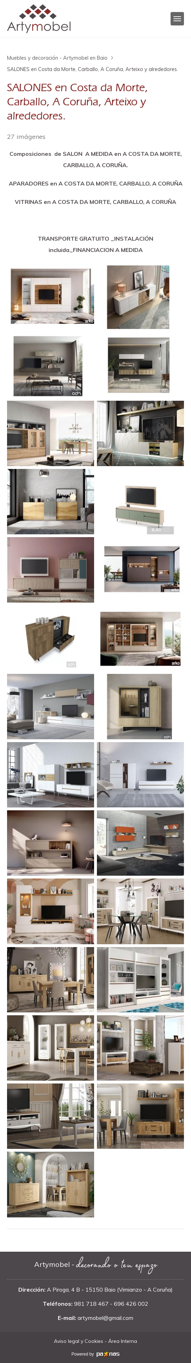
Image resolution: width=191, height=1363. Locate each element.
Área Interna (122, 1341)
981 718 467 (91, 1303)
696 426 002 (131, 1303)
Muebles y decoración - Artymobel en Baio (57, 58)
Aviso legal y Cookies (78, 1341)
